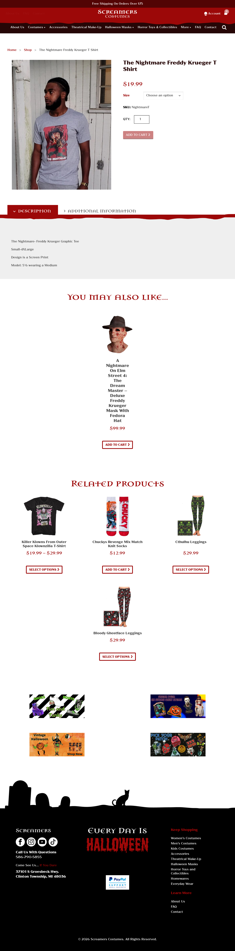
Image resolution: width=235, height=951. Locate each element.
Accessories (58, 27)
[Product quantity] (141, 119)
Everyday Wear (182, 884)
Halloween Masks (118, 27)
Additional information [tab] (101, 211)
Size (126, 95)
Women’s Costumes (186, 838)
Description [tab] (34, 211)
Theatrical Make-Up (86, 27)
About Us (12, 13)
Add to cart (136, 135)
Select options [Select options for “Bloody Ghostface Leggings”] (116, 657)
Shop (28, 50)
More (185, 27)
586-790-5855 (29, 857)
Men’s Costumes (183, 843)
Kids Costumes (182, 848)
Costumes (35, 27)
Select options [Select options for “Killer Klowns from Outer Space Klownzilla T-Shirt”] (42, 569)
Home (11, 50)
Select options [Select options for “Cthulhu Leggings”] (189, 569)
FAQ (26, 13)
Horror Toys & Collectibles (157, 27)
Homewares (180, 878)
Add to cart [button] (116, 445)
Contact (39, 13)
